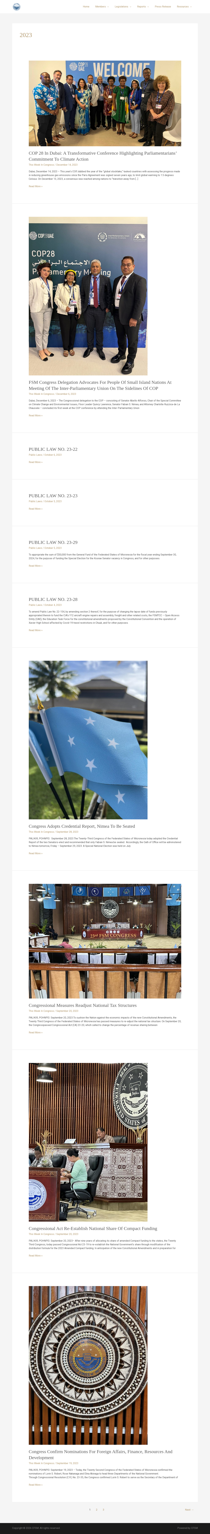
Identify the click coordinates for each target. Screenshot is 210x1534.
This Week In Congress (41, 164)
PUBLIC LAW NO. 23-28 (53, 599)
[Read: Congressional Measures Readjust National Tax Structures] (105, 941)
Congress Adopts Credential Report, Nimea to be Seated (82, 826)
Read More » (36, 186)
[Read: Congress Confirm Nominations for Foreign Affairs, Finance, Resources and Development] (88, 1365)
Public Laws (35, 454)
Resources (183, 6)
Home (91, 6)
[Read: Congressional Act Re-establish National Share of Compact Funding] (88, 1142)
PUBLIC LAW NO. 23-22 (53, 449)
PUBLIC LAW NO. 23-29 (53, 542)
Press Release (164, 6)
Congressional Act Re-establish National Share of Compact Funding (93, 1228)
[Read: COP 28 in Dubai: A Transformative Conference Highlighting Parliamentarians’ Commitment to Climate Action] (105, 103)
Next (189, 1509)
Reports (143, 6)
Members (104, 6)
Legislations (124, 6)
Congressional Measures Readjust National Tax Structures (83, 1005)
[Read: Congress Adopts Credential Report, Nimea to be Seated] (88, 739)
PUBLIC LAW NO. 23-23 (53, 495)
